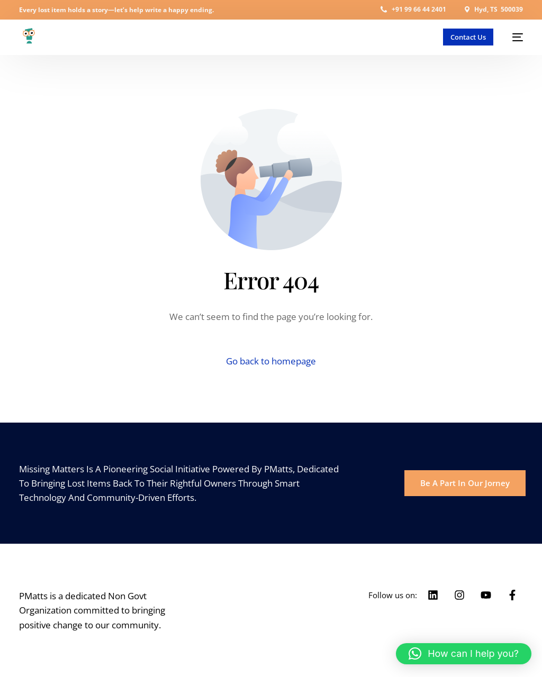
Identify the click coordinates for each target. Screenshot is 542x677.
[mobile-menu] (513, 37)
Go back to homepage (271, 361)
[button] (463, 653)
